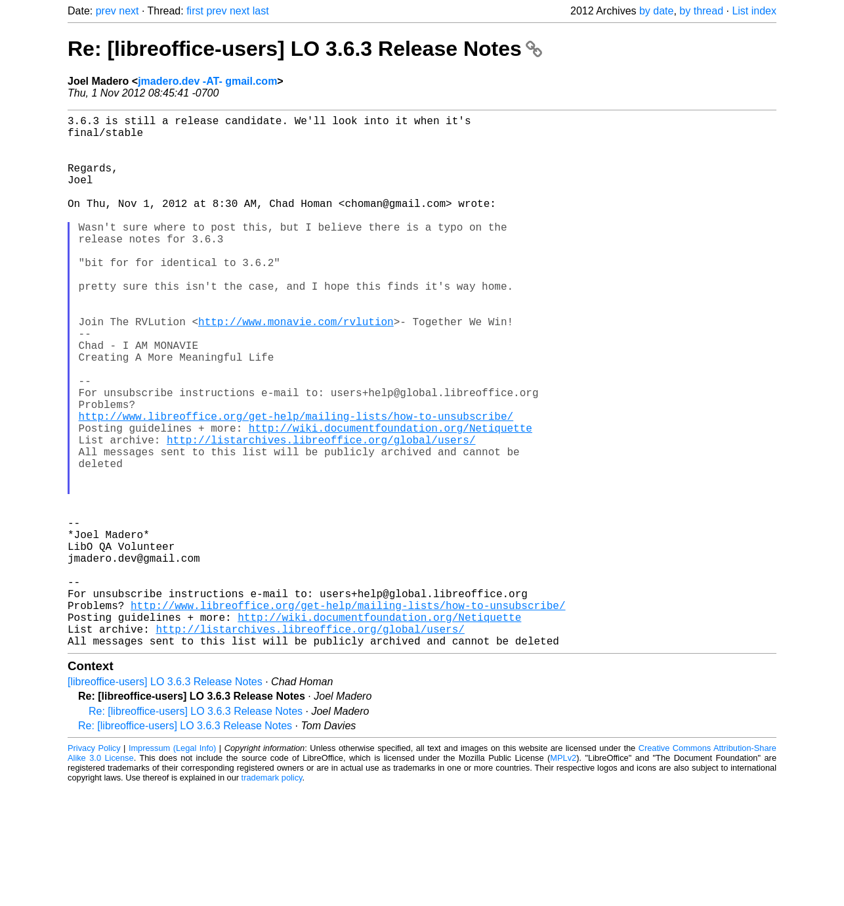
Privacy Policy (94, 866)
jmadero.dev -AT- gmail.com (207, 81)
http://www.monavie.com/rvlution (296, 368)
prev (106, 10)
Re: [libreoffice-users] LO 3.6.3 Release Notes (305, 48)
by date (656, 10)
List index (754, 10)
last (261, 10)
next (128, 10)
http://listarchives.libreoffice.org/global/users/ (321, 513)
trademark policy (272, 896)
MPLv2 (563, 876)
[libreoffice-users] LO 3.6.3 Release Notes (165, 799)
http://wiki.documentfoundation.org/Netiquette (390, 498)
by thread (701, 10)
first (194, 10)
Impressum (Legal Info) (172, 866)
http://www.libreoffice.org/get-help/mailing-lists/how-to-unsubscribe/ (296, 484)
